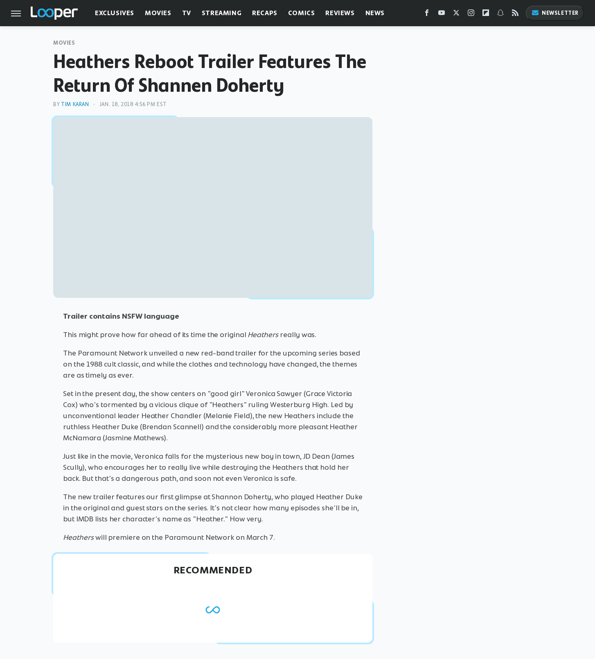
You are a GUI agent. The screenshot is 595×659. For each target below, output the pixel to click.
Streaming (221, 13)
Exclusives (114, 13)
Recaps (264, 13)
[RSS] (515, 14)
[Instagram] (471, 14)
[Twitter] (456, 14)
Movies (158, 13)
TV (186, 13)
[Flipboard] (486, 14)
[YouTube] (441, 14)
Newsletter (555, 12)
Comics (301, 13)
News (375, 13)
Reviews (339, 13)
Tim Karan (75, 104)
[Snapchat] (500, 14)
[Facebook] (427, 14)
